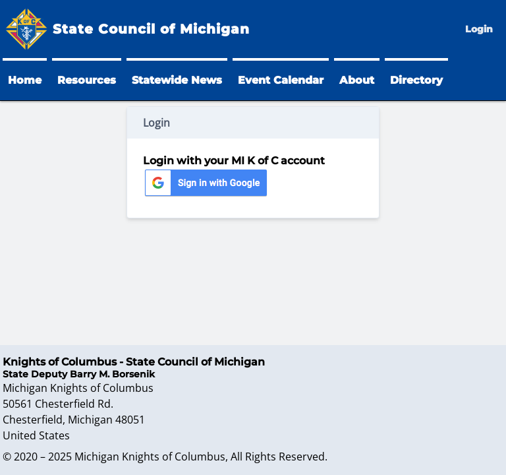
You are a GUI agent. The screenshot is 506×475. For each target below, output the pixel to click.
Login (479, 29)
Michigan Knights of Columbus (149, 456)
